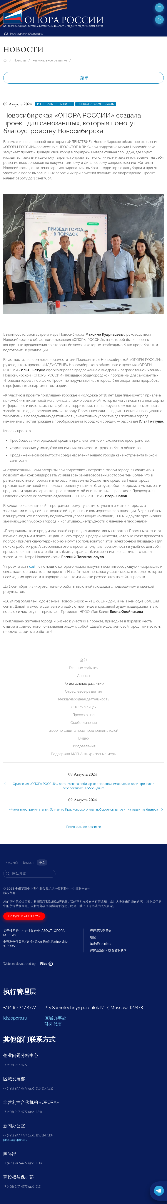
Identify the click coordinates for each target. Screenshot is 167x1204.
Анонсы (83, 676)
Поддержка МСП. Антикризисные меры (83, 754)
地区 (93, 937)
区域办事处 (55, 1018)
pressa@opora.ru (15, 1139)
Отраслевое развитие (83, 691)
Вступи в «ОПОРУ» (24, 916)
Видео (83, 738)
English (28, 862)
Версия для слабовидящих (23, 33)
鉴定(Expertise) (100, 943)
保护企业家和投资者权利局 (108, 950)
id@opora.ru (15, 1018)
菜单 (84, 77)
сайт (33, 569)
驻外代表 (53, 1024)
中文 (42, 862)
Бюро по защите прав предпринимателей (83, 730)
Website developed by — (28, 963)
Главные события (83, 668)
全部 (83, 660)
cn (159, 19)
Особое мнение (83, 723)
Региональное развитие (49, 60)
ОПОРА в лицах (83, 707)
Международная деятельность (83, 699)
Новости (20, 60)
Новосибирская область (95, 104)
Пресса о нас (83, 715)
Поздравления (83, 746)
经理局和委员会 (100, 930)
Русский (11, 862)
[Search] (29, 874)
